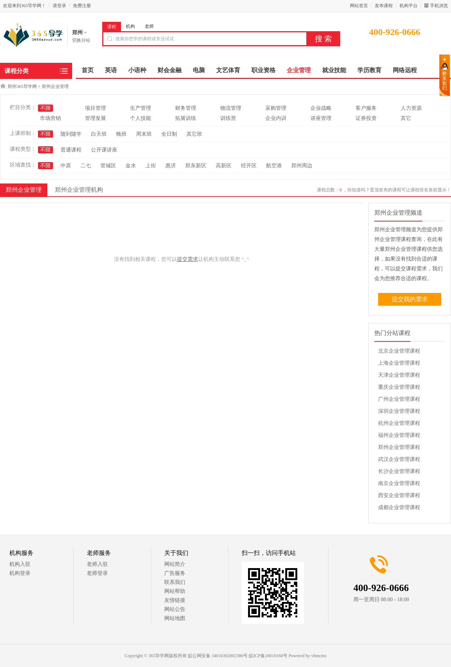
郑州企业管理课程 (399, 447)
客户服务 (366, 108)
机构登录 (19, 573)
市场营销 (50, 118)
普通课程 (71, 150)
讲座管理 (320, 118)
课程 (111, 26)
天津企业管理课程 (399, 375)
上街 (150, 165)
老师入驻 (97, 564)
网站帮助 (174, 591)
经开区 (249, 165)
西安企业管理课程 (399, 495)
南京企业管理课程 (399, 483)
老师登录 (97, 573)
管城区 (108, 165)
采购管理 (275, 108)
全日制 (169, 134)
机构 (130, 26)
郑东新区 (195, 165)
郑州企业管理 (55, 86)
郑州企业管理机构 (79, 189)
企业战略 (320, 108)
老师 (149, 26)
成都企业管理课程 (399, 507)
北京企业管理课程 (399, 351)
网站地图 (174, 618)
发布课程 (384, 5)
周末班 (144, 134)
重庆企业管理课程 (399, 387)
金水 (131, 165)
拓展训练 (185, 118)
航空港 (274, 165)
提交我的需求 (410, 299)
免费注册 (82, 5)
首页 (88, 70)
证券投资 (366, 118)
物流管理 (230, 108)
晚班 (121, 134)
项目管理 (95, 108)
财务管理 (185, 108)
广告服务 (174, 573)
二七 (85, 165)
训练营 (228, 118)
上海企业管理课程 (399, 363)
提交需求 (187, 259)
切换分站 (81, 40)
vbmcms (319, 655)
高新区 (224, 165)
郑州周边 (301, 165)
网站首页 (359, 5)
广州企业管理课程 (399, 399)
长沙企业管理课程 (399, 471)
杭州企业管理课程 (399, 423)
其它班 (194, 134)
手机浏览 (439, 5)
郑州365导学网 (22, 86)
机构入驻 (19, 564)
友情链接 (174, 600)
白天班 (99, 134)
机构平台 (409, 5)
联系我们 (174, 582)
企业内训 (275, 118)
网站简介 (174, 564)
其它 (406, 118)
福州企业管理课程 (399, 435)
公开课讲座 (104, 150)
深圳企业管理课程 (399, 411)
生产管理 (140, 108)
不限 (45, 108)
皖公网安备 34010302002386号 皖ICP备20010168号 (238, 655)
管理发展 (95, 118)
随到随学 (71, 134)
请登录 (59, 5)
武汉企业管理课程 (399, 459)
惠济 (170, 165)
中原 (66, 165)
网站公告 (174, 609)
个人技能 (140, 118)
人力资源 (411, 108)
